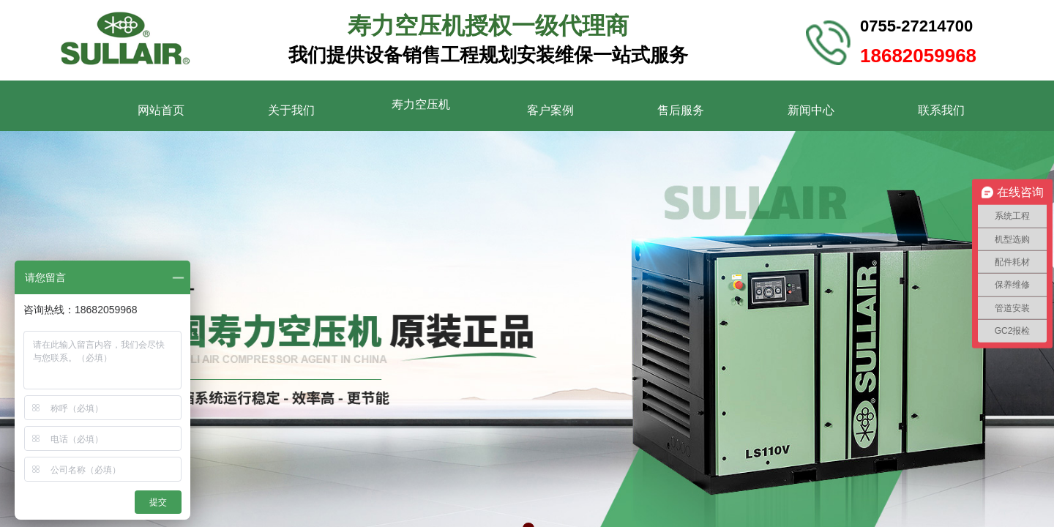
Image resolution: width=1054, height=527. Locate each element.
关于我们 (291, 110)
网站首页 (161, 110)
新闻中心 (811, 110)
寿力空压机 (421, 104)
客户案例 (550, 110)
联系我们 (941, 110)
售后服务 (680, 110)
